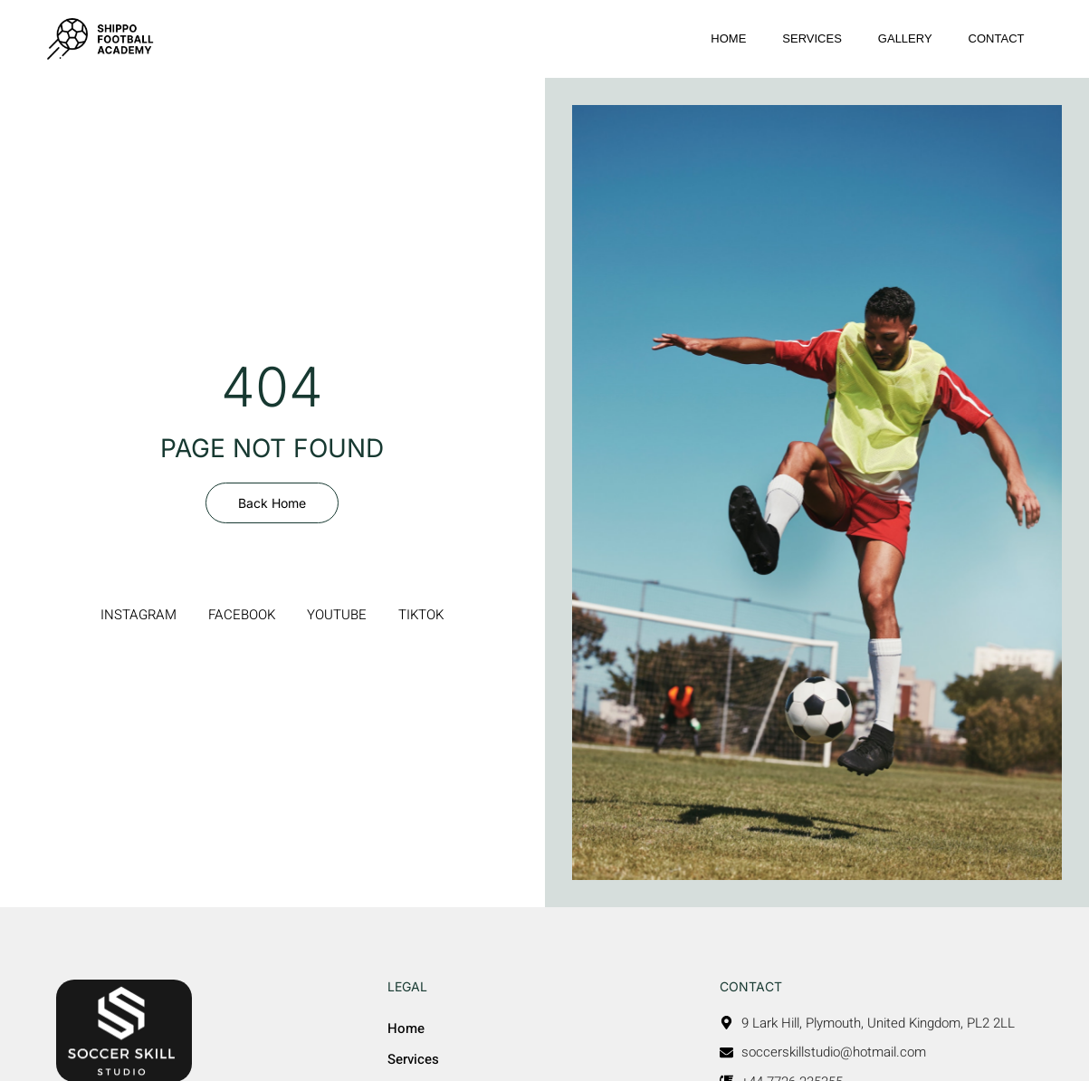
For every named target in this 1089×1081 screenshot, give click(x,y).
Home (728, 38)
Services (812, 38)
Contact (997, 38)
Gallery (905, 38)
